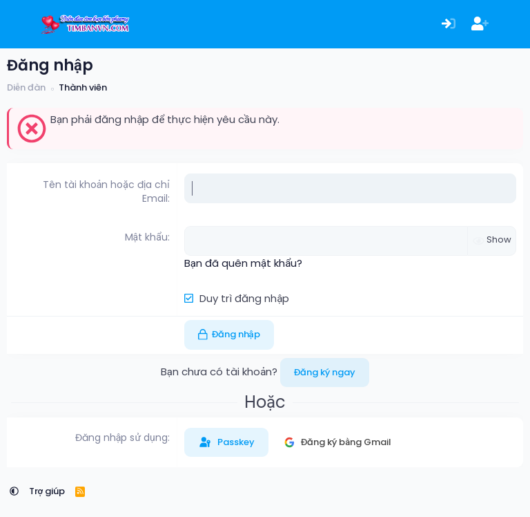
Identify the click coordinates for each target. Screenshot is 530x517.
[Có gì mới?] (511, 24)
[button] (14, 491)
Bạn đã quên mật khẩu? (243, 263)
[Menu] (19, 24)
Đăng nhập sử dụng (121, 437)
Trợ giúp (47, 491)
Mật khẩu (146, 237)
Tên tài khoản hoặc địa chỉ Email (106, 191)
